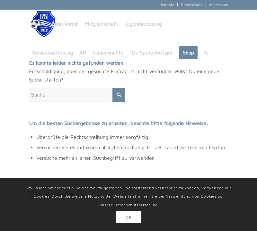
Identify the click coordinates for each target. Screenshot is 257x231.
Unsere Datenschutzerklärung (128, 204)
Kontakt (167, 5)
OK (128, 217)
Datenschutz (191, 5)
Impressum (218, 5)
